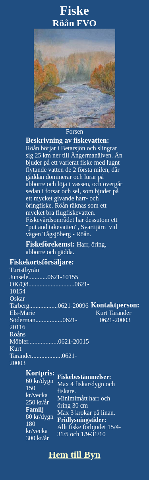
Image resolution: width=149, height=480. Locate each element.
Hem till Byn (74, 454)
